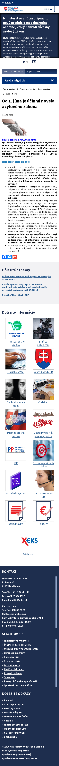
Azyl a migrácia (33, 71)
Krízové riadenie (13, 673)
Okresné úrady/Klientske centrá (21, 648)
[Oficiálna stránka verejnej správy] (9, 2)
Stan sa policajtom (14, 704)
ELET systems (9, 750)
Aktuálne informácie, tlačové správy (35, 89)
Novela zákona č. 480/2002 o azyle (19, 139)
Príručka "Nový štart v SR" (15, 295)
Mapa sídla (23, 750)
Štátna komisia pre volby (17, 644)
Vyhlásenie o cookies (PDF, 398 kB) (20, 758)
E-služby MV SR (12, 708)
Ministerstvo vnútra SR (16, 640)
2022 (8, 94)
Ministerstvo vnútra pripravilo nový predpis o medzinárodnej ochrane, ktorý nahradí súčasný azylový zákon (26, 24)
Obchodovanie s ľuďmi (16, 716)
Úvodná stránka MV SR (13, 71)
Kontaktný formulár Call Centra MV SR (22, 617)
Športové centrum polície (18, 685)
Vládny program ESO (15, 728)
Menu (48, 8)
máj (15, 94)
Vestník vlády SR (13, 712)
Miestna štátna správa (16, 724)
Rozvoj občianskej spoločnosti (20, 681)
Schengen (9, 677)
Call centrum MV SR (14, 732)
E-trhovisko (10, 736)
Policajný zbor (11, 656)
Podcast (8, 700)
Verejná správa (12, 665)
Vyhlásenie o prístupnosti (16, 754)
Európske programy (14, 652)
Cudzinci (8, 720)
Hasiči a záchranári (14, 669)
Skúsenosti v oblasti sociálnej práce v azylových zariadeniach (26, 278)
